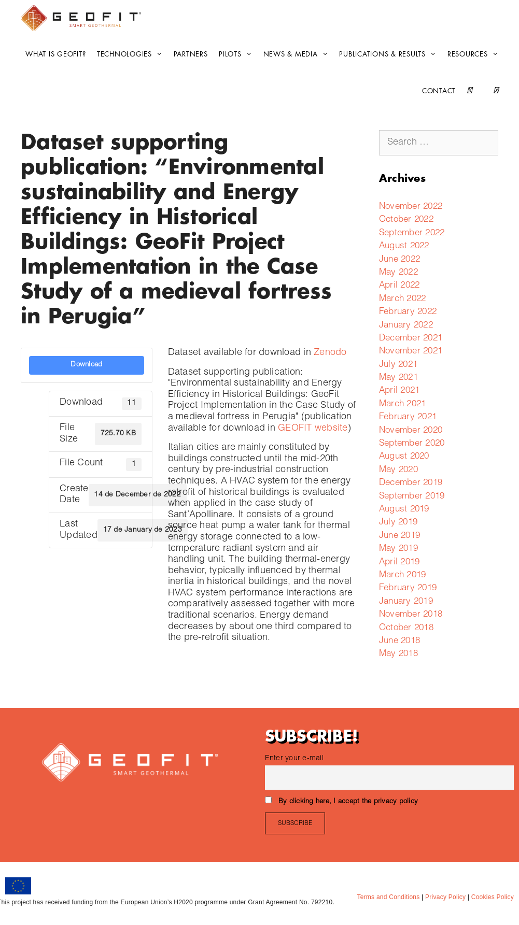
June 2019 (399, 536)
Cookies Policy (491, 897)
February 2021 (408, 417)
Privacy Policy (444, 897)
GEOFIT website (313, 428)
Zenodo (330, 353)
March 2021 (402, 404)
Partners (191, 54)
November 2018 (410, 614)
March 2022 (402, 299)
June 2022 (399, 259)
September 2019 (412, 496)
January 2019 (406, 601)
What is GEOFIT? (55, 54)
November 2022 (410, 207)
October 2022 (406, 220)
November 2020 (410, 430)
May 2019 (398, 549)
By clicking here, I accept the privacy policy (348, 802)
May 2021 (398, 378)
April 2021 (399, 391)
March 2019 (402, 575)
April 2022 (399, 285)
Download (86, 364)
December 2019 (410, 483)
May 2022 (398, 272)
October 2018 (406, 628)
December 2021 (410, 338)
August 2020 (404, 456)
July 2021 (398, 365)
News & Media (298, 54)
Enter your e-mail (294, 758)
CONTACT (439, 91)
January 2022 (406, 325)
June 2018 (399, 641)
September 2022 (412, 233)
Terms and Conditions (388, 897)
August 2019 (404, 509)
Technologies (132, 54)
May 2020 (398, 470)
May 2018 (398, 654)
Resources (475, 54)
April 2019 (399, 562)
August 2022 (404, 246)
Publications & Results (390, 54)
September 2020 (412, 443)
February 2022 (408, 312)
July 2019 (398, 522)
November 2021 (410, 351)
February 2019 (408, 588)
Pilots (238, 54)
